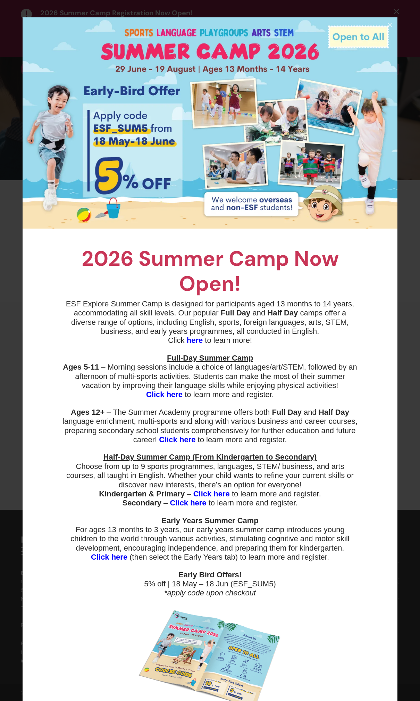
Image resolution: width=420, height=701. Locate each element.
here (195, 340)
